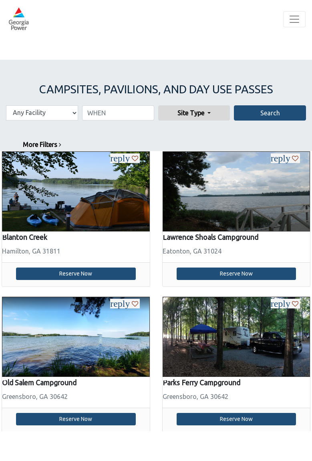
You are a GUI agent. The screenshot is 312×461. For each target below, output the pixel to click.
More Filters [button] (42, 144)
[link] (75, 190)
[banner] (18, 19)
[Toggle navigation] (294, 19)
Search (270, 113)
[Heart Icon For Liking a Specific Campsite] (133, 158)
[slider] (76, 191)
